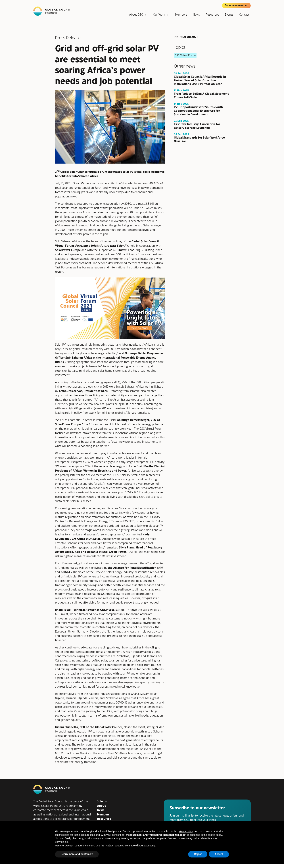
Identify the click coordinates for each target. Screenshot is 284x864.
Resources (212, 14)
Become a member (236, 5)
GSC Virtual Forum (185, 55)
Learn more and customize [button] (77, 854)
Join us (102, 801)
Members (181, 14)
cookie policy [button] (215, 834)
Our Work (159, 14)
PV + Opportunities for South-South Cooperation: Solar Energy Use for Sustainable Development (198, 111)
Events (229, 14)
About (101, 806)
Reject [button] (198, 854)
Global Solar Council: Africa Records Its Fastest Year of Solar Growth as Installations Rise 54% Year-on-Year (200, 80)
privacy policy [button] (185, 831)
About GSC (136, 14)
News (196, 14)
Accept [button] (219, 854)
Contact (244, 14)
